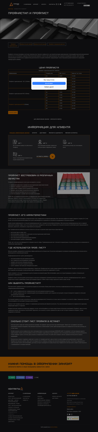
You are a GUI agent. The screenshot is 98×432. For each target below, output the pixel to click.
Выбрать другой (49, 87)
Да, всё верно (49, 83)
